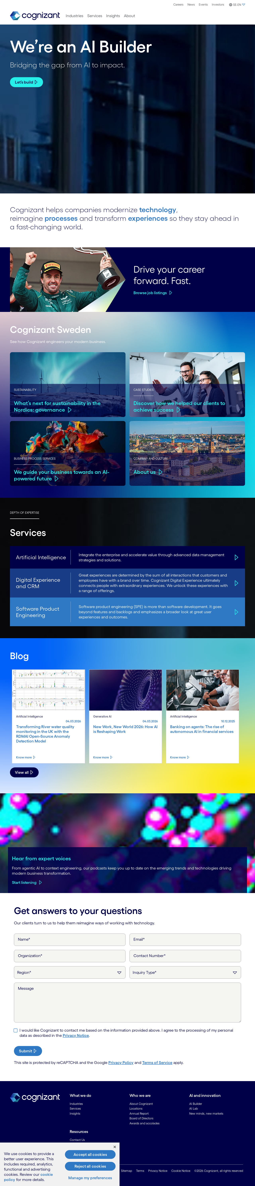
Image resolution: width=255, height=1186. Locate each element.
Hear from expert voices (41, 858)
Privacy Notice (76, 1035)
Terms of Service (157, 1062)
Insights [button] (113, 16)
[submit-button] (28, 1051)
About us (144, 472)
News (191, 4)
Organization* (30, 955)
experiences (148, 218)
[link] (35, 15)
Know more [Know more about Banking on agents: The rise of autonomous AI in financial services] (178, 757)
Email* (139, 939)
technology (157, 210)
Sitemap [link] (126, 1170)
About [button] (129, 16)
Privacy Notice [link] (157, 1170)
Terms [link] (140, 1170)
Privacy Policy (120, 1062)
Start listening (24, 882)
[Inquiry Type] (185, 972)
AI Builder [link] (195, 1103)
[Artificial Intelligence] (236, 557)
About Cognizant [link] (141, 1103)
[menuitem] (178, 5)
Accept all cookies (90, 1154)
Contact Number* (149, 955)
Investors (218, 4)
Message (26, 988)
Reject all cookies (90, 1166)
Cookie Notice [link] (180, 1170)
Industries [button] (74, 16)
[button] (236, 5)
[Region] (70, 972)
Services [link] (75, 1108)
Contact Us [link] (77, 1140)
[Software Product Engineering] (236, 612)
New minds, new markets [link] (206, 1113)
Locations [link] (135, 1108)
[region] (60, 1164)
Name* (24, 939)
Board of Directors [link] (141, 1118)
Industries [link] (76, 1103)
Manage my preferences (90, 1178)
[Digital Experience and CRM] (236, 583)
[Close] (115, 1147)
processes (61, 218)
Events (203, 4)
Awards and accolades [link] (144, 1123)
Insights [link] (75, 1113)
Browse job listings (150, 293)
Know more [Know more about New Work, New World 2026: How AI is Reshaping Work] (101, 757)
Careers (178, 4)
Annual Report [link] (139, 1113)
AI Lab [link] (193, 1108)
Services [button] (94, 16)
